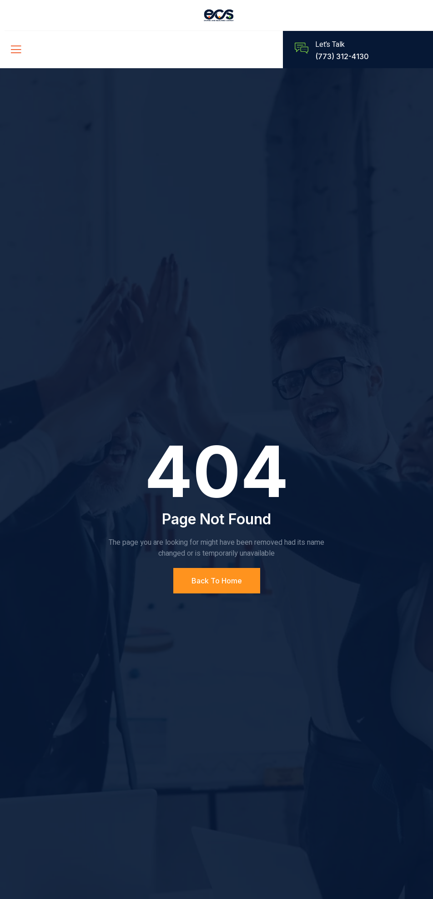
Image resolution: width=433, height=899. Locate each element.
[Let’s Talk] (301, 48)
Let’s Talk (330, 44)
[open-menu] (14, 49)
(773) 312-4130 (342, 56)
